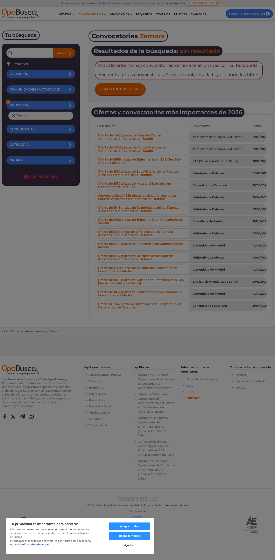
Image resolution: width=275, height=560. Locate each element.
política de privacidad (35, 544)
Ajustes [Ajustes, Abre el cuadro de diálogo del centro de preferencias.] (129, 545)
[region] (80, 536)
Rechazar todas (129, 535)
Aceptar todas (129, 526)
